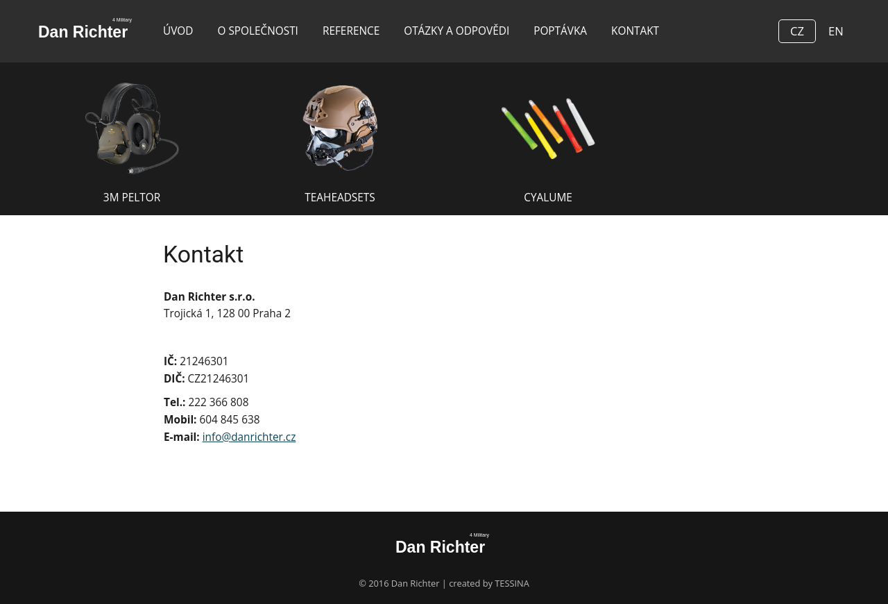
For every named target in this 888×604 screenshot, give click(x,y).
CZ (797, 31)
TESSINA (512, 583)
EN (836, 31)
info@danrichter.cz (249, 437)
